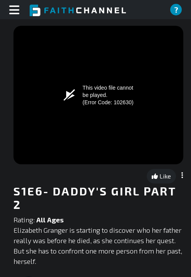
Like (161, 176)
